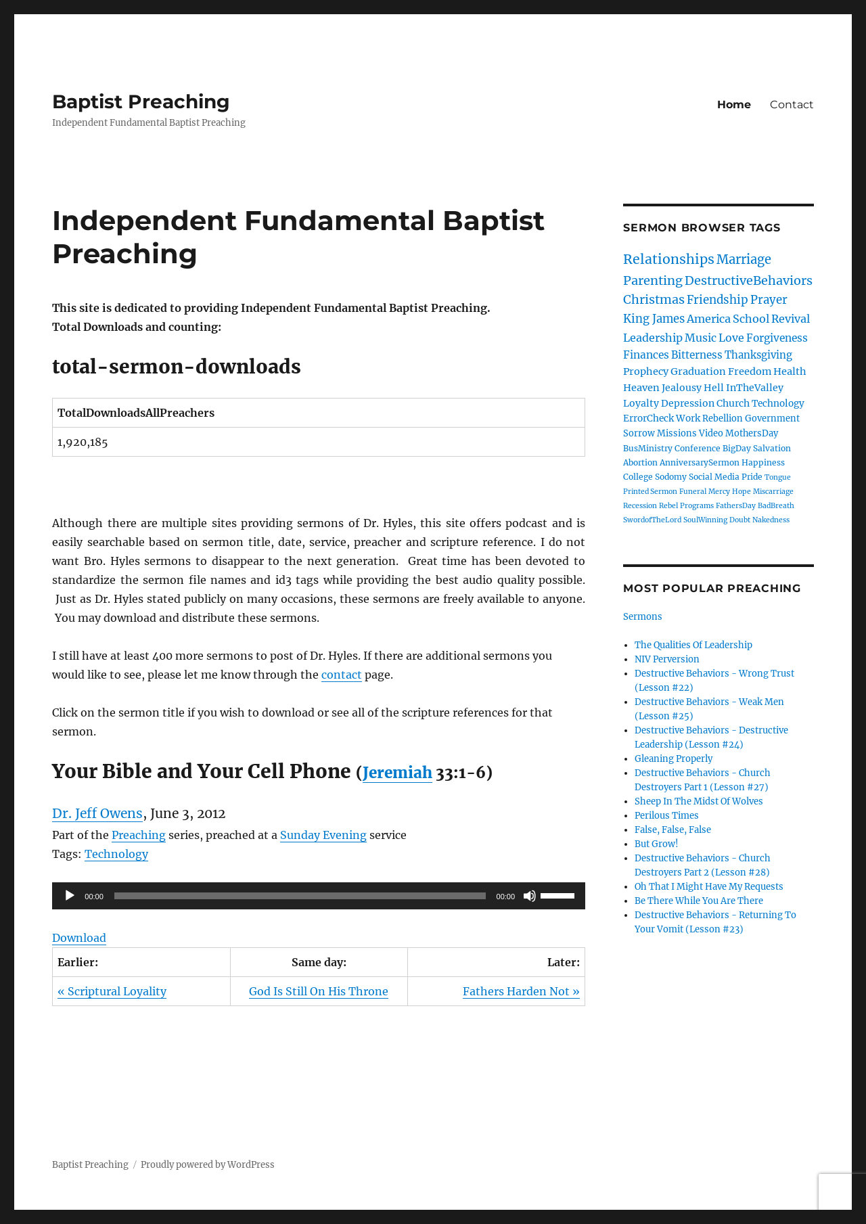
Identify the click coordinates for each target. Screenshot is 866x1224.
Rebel (668, 505)
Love (731, 337)
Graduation (698, 371)
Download (79, 938)
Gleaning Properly (673, 759)
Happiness (763, 462)
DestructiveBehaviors (749, 280)
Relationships (668, 259)
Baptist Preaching (141, 101)
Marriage (743, 259)
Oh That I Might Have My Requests (709, 886)
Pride (752, 477)
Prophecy (645, 371)
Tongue (778, 477)
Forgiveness (777, 338)
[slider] (300, 895)
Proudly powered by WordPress (208, 1165)
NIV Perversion (667, 659)
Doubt (739, 520)
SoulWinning (705, 520)
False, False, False (673, 830)
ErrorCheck (648, 418)
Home (734, 104)
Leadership (653, 337)
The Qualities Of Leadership (693, 645)
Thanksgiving (758, 354)
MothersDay (751, 433)
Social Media (714, 477)
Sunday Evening (323, 835)
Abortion (640, 462)
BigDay (737, 448)
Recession (640, 505)
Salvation (772, 448)
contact (341, 674)
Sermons (642, 616)
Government (772, 418)
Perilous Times (667, 815)
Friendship (717, 299)
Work (688, 418)
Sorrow (639, 433)
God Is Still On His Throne (318, 991)
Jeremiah (397, 772)
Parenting (653, 280)
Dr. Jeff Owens (97, 813)
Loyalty (641, 403)
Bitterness (697, 354)
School (751, 318)
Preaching (139, 835)
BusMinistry (648, 448)
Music (700, 337)
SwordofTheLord (652, 520)
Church (733, 403)
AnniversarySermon (699, 462)
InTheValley (754, 388)
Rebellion (722, 418)
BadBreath (776, 505)
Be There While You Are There (699, 901)
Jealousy (682, 388)
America (709, 318)
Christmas (654, 299)
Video (711, 433)
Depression (687, 403)
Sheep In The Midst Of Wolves (699, 801)
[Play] (69, 896)
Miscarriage (773, 491)
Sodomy (671, 477)
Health (789, 371)
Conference (698, 448)
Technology (116, 854)
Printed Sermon (650, 491)
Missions (677, 433)
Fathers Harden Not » (521, 991)
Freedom (749, 371)
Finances (646, 354)
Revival (790, 318)
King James (654, 319)
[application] (318, 895)
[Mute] (530, 896)
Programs (697, 505)
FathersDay (736, 505)
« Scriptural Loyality (112, 991)
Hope (741, 491)
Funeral (692, 491)
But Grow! (657, 844)
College (638, 477)
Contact (792, 104)
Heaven (641, 388)
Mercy (719, 491)
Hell (714, 388)
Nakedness (771, 520)
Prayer (769, 299)
